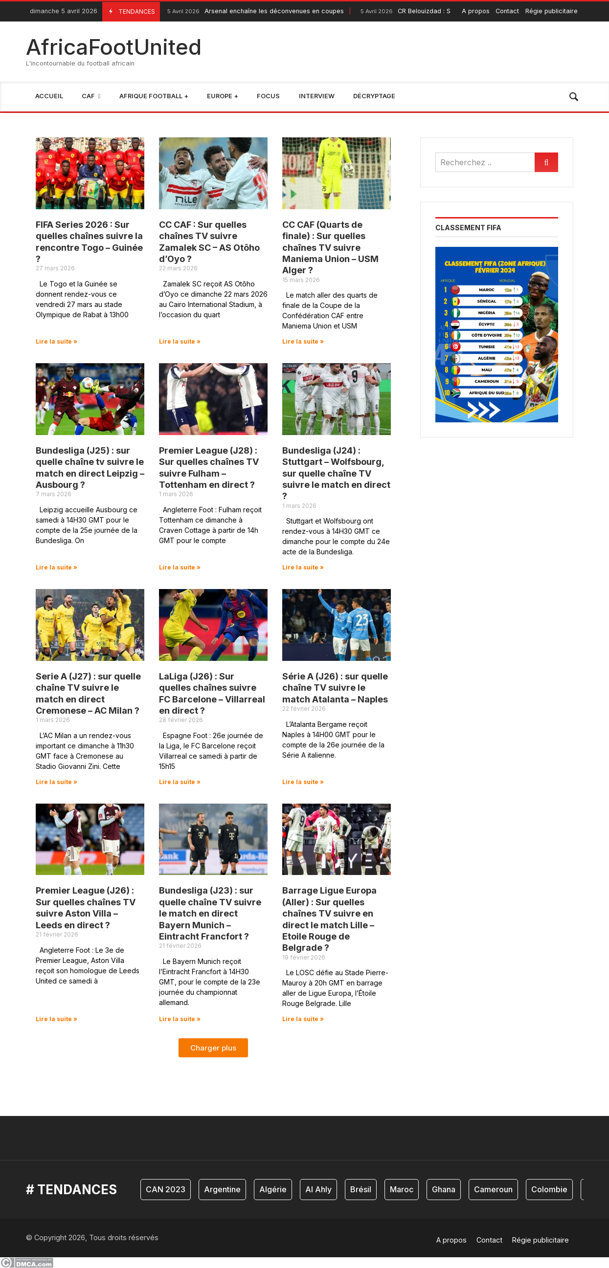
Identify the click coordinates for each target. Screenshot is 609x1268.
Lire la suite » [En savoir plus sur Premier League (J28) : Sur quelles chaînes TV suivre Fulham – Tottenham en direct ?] (180, 567)
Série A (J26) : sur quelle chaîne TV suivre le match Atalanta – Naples (335, 687)
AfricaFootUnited (114, 47)
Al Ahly (318, 1189)
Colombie (549, 1189)
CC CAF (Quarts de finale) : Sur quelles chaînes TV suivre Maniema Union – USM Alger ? (330, 247)
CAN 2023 (165, 1189)
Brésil (360, 1189)
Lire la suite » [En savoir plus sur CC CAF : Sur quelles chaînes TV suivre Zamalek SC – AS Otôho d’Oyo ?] (180, 341)
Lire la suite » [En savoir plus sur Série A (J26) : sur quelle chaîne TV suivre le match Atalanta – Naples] (303, 782)
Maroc (401, 1189)
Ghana (443, 1189)
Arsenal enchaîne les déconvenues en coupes (254, 11)
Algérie (273, 1189)
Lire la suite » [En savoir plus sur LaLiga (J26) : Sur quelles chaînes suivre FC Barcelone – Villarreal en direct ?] (180, 782)
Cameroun (493, 1189)
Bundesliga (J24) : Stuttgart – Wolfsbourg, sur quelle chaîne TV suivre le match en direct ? (336, 473)
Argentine (222, 1189)
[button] (213, 1047)
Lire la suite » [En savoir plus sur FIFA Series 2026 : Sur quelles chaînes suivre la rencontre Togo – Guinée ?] (56, 341)
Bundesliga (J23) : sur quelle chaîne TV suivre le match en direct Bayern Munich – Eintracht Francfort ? (210, 913)
